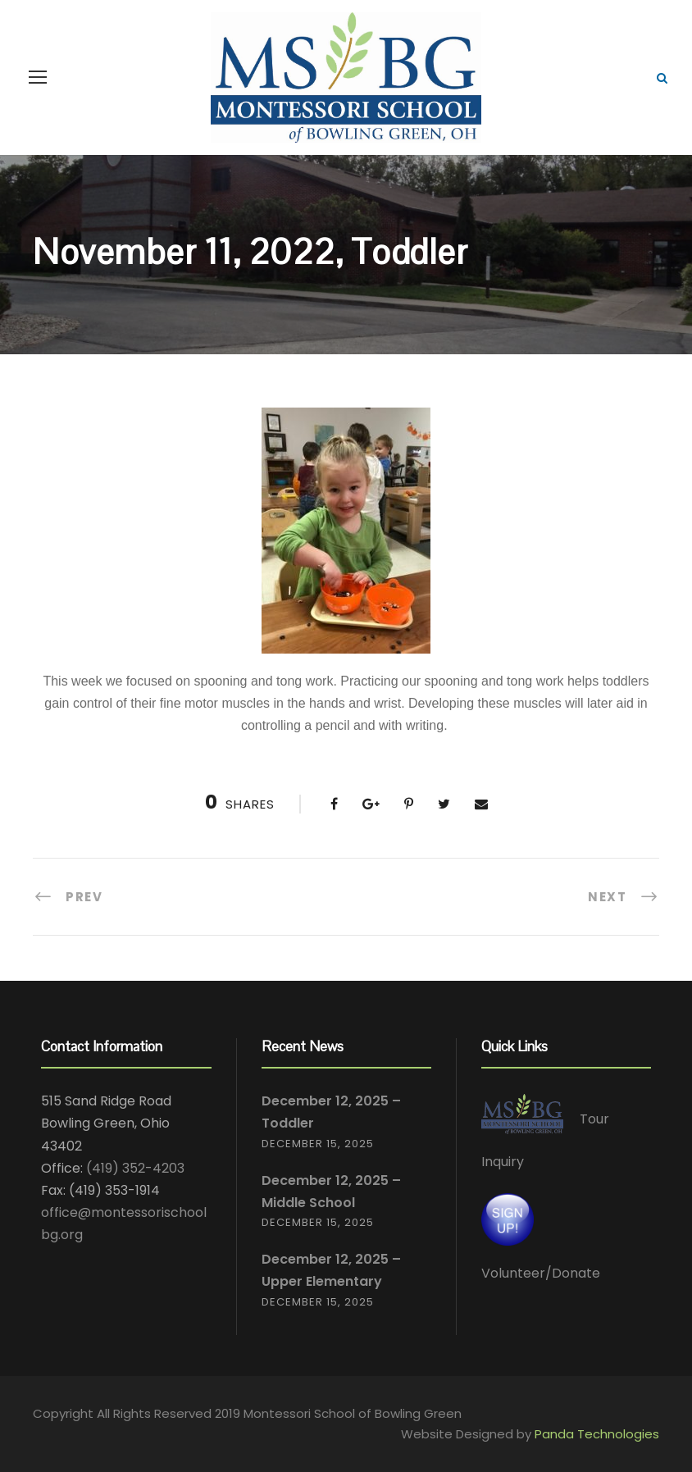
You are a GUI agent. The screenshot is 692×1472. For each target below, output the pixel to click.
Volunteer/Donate (540, 1273)
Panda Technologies (597, 1433)
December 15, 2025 (318, 1143)
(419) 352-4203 (135, 1168)
